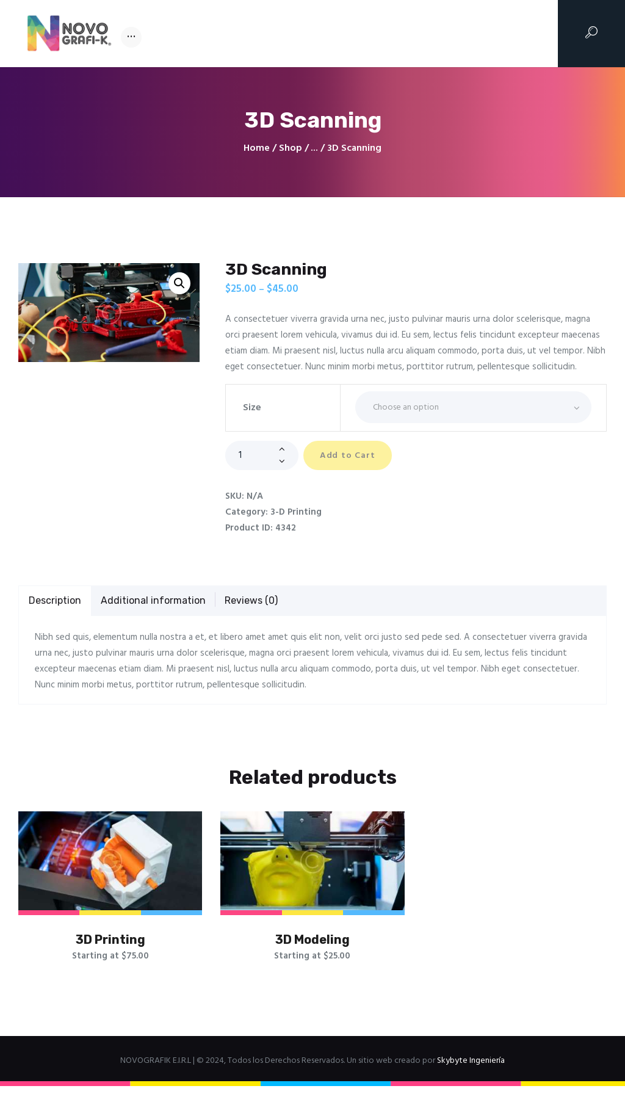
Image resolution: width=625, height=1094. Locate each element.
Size (252, 408)
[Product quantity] (261, 455)
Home (257, 149)
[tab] (55, 602)
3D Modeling (312, 944)
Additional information (153, 601)
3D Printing (110, 944)
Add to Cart (354, 456)
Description (55, 601)
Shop (290, 148)
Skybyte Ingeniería (471, 1069)
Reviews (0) (251, 601)
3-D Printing (296, 512)
